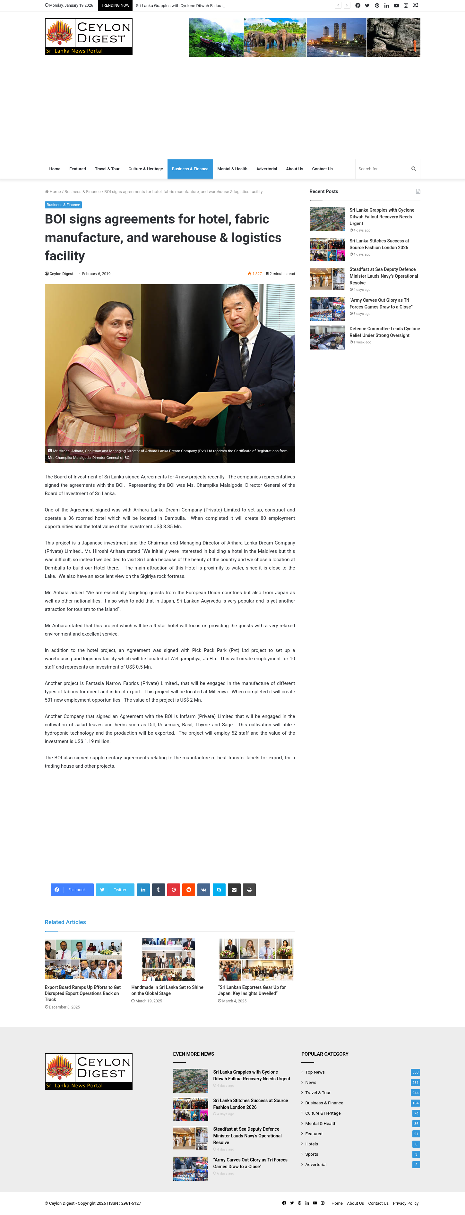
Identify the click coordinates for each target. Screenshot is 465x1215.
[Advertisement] (232, 111)
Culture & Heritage (145, 168)
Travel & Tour (107, 168)
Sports (311, 1154)
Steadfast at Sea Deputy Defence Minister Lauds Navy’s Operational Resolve (384, 276)
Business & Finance (190, 168)
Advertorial (266, 168)
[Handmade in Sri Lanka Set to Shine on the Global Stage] (169, 959)
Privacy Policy (405, 1203)
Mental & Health (232, 168)
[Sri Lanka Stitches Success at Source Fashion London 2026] (327, 250)
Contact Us (322, 168)
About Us (294, 168)
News (310, 1082)
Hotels (311, 1143)
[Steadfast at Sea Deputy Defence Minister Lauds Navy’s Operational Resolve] (327, 278)
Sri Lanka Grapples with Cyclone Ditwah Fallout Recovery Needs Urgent (382, 216)
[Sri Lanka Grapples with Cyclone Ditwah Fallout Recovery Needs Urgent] (327, 219)
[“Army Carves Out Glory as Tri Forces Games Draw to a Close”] (327, 309)
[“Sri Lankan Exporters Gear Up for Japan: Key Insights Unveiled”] (256, 959)
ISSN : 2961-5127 (125, 1203)
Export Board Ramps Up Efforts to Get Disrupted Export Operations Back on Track (83, 993)
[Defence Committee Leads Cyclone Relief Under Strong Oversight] (327, 337)
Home (55, 168)
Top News (315, 1072)
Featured (77, 168)
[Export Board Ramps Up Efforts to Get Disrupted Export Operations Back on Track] (83, 959)
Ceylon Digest (61, 274)
